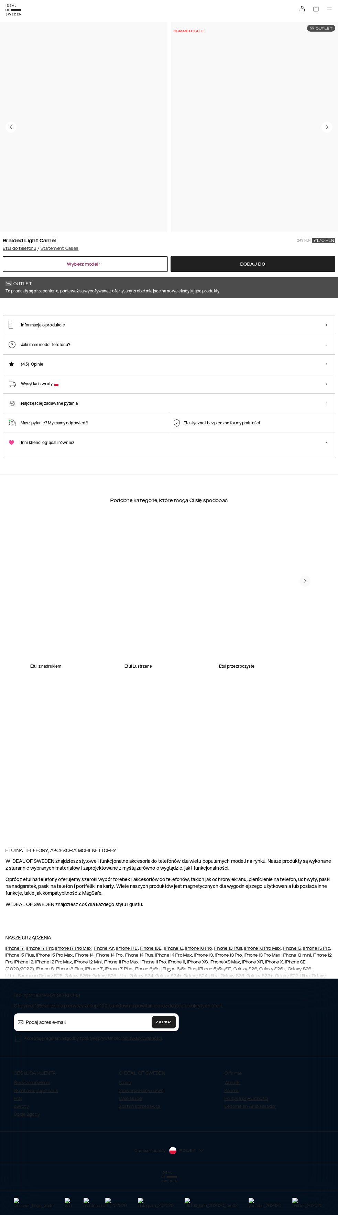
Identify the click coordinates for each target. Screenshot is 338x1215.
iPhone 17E (127, 982)
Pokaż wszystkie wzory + (309, 307)
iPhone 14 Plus (139, 989)
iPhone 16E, (151, 982)
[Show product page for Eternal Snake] (68, 349)
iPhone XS (197, 996)
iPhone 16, (174, 982)
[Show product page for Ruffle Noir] (248, 349)
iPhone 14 (84, 989)
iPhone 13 (203, 989)
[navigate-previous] (304, 772)
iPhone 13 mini (297, 989)
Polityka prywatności (246, 1132)
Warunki (233, 1117)
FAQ (18, 1132)
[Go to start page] (13, 9)
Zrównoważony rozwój (141, 1125)
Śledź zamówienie (32, 1117)
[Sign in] (302, 8)
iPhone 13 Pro (228, 989)
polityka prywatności (142, 1072)
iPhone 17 (15, 982)
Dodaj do (252, 264)
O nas (125, 1117)
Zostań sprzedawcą (139, 1140)
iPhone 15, (292, 982)
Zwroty (21, 1140)
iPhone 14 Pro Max (173, 989)
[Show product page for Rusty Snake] (113, 349)
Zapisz (164, 1056)
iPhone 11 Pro (153, 996)
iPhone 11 (176, 996)
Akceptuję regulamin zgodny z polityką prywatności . (93, 1072)
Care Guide (130, 1132)
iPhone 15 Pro (316, 982)
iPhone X (274, 996)
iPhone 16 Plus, (228, 982)
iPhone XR (252, 996)
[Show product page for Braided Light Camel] (24, 349)
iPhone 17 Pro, (40, 982)
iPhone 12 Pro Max (53, 996)
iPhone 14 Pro (109, 989)
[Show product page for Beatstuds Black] (203, 349)
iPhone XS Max (225, 996)
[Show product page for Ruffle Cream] (293, 349)
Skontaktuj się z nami (36, 1125)
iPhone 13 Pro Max (262, 989)
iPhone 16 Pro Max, (262, 982)
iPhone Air (104, 982)
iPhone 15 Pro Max (54, 989)
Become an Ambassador (250, 1140)
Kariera (232, 1125)
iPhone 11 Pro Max (121, 996)
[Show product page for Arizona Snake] (158, 349)
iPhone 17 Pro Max (73, 982)
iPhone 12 (23, 996)
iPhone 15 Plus (20, 989)
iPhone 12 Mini (88, 996)
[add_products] (90, 663)
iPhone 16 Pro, (199, 982)
